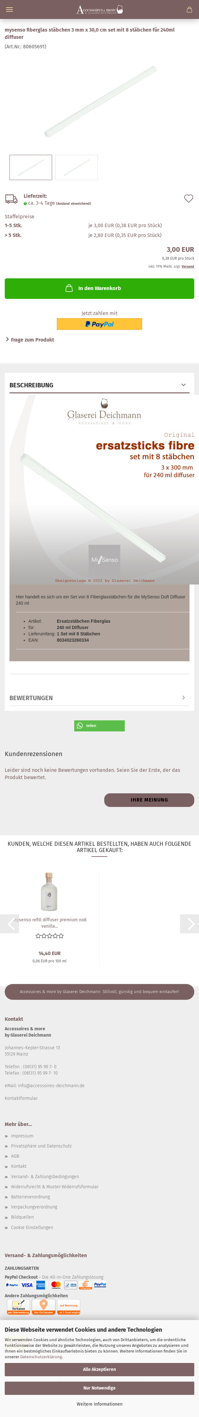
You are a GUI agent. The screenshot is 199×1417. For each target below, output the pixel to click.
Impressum (22, 1136)
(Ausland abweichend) (73, 204)
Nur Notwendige (99, 1388)
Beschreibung (31, 385)
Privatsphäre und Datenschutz (41, 1146)
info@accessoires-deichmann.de (51, 1085)
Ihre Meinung (149, 800)
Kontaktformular (21, 1098)
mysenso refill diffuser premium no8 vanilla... (50, 922)
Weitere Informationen (100, 1404)
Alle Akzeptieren (99, 1369)
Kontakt (19, 1166)
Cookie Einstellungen (32, 1227)
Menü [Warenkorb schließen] (9, 9)
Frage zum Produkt (32, 340)
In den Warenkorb (92, 288)
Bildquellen (22, 1217)
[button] (99, 725)
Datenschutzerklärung (41, 1356)
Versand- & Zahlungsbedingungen (45, 1176)
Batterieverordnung (30, 1197)
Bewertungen (31, 698)
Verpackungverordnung (34, 1207)
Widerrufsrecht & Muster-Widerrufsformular (55, 1187)
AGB (15, 1156)
